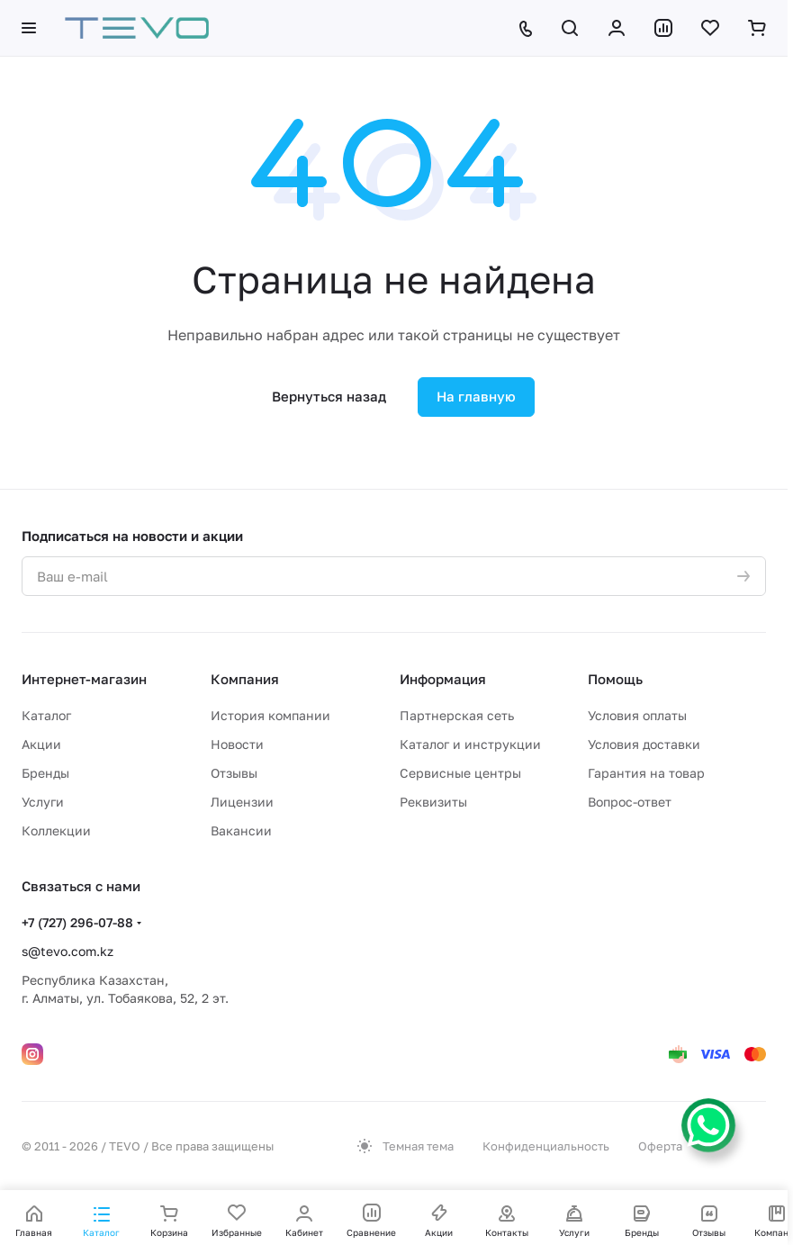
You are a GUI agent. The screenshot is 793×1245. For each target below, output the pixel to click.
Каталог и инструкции (470, 744)
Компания (245, 679)
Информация (443, 679)
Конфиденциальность (545, 1146)
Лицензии (242, 801)
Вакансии (241, 830)
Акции (41, 744)
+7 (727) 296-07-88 (77, 922)
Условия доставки (644, 744)
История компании (270, 715)
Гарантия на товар (646, 772)
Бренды (45, 772)
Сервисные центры (460, 772)
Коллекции (56, 830)
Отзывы (234, 772)
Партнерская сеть (457, 715)
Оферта (660, 1146)
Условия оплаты (637, 715)
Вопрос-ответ (629, 801)
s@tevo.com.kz (67, 951)
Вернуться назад (329, 396)
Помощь (615, 679)
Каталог (46, 715)
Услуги (43, 801)
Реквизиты (433, 801)
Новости (237, 744)
